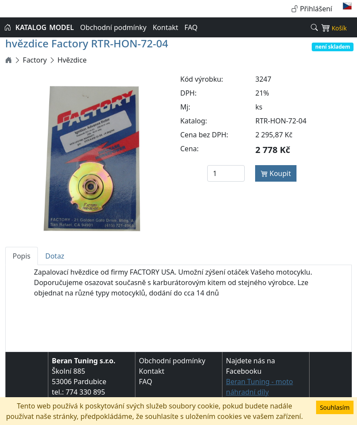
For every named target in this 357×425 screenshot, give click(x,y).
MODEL (61, 27)
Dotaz (54, 256)
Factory (35, 60)
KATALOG (30, 27)
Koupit (276, 173)
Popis (21, 256)
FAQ (190, 27)
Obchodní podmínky (113, 27)
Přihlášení (311, 8)
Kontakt (165, 27)
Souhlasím (335, 407)
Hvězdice (72, 60)
